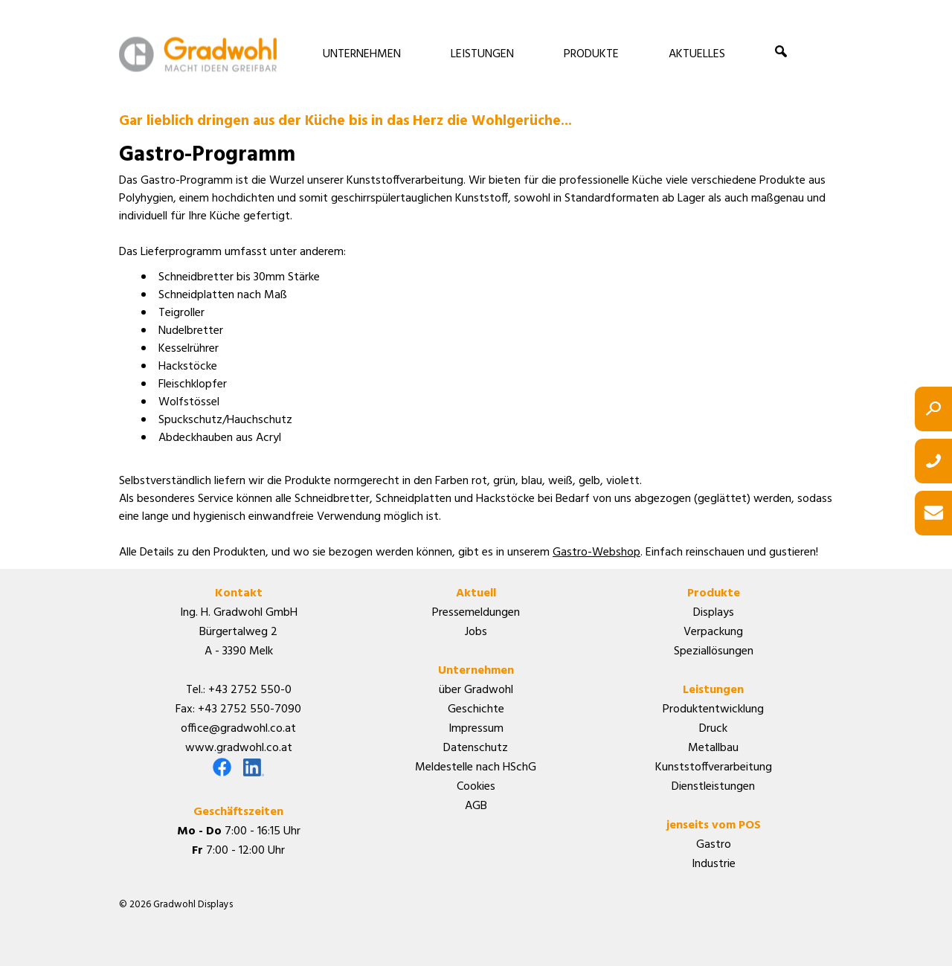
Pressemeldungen (476, 612)
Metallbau (713, 748)
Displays (713, 612)
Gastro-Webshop (596, 552)
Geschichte (476, 709)
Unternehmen (476, 670)
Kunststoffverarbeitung (713, 767)
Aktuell (476, 593)
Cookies (476, 786)
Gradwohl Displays (198, 54)
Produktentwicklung (713, 709)
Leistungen (713, 690)
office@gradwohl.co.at (238, 728)
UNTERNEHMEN (362, 54)
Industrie (714, 864)
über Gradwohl (476, 690)
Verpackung (713, 632)
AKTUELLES (697, 54)
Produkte (713, 593)
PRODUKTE (591, 54)
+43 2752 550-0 (250, 690)
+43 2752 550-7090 (249, 709)
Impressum (476, 728)
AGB (476, 806)
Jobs (476, 632)
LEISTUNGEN (482, 54)
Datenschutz (475, 748)
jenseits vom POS (713, 825)
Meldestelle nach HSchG (475, 767)
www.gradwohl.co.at (238, 748)
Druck (713, 728)
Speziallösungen (713, 651)
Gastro (713, 844)
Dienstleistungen (713, 786)
